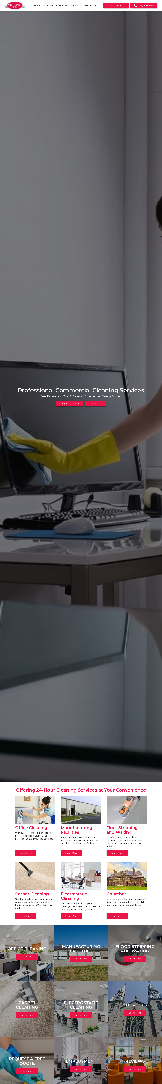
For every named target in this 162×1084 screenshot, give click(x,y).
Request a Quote (116, 5)
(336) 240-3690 (144, 5)
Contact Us (95, 403)
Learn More (26, 853)
